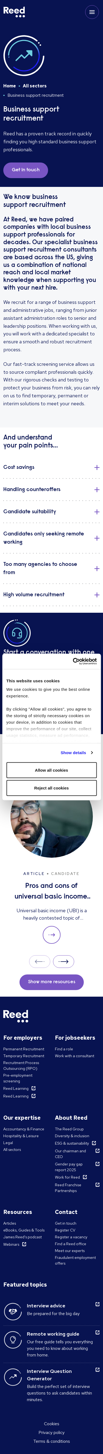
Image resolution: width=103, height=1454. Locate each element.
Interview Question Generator (49, 1375)
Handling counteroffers (31, 489)
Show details (73, 752)
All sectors (35, 86)
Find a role (64, 1049)
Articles (9, 1223)
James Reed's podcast (22, 1237)
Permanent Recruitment (23, 1049)
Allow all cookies (51, 770)
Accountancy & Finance (23, 1129)
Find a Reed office (70, 1243)
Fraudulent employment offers (75, 1260)
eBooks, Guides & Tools (23, 1230)
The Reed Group (69, 1129)
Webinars (11, 1244)
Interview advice (46, 1305)
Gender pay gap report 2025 (69, 1167)
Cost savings (18, 467)
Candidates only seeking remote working (43, 538)
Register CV (65, 1230)
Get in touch (65, 1223)
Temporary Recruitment (23, 1055)
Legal (8, 1142)
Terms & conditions (51, 1441)
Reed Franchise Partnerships (68, 1187)
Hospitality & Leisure (21, 1135)
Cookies (51, 1424)
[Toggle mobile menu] (92, 12)
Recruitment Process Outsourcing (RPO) (21, 1065)
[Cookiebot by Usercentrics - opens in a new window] (73, 661)
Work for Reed (67, 1177)
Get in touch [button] (26, 170)
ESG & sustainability (72, 1143)
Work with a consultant (74, 1055)
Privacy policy (51, 1432)
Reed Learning (16, 1088)
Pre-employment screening (17, 1078)
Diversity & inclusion (72, 1135)
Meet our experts (70, 1250)
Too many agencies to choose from (40, 568)
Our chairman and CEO (70, 1153)
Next (63, 961)
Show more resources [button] (51, 982)
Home (9, 86)
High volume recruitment (34, 595)
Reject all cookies (51, 788)
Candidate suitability (29, 512)
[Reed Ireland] (14, 12)
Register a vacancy (71, 1237)
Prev (39, 961)
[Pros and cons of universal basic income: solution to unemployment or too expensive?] (51, 860)
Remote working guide (53, 1334)
